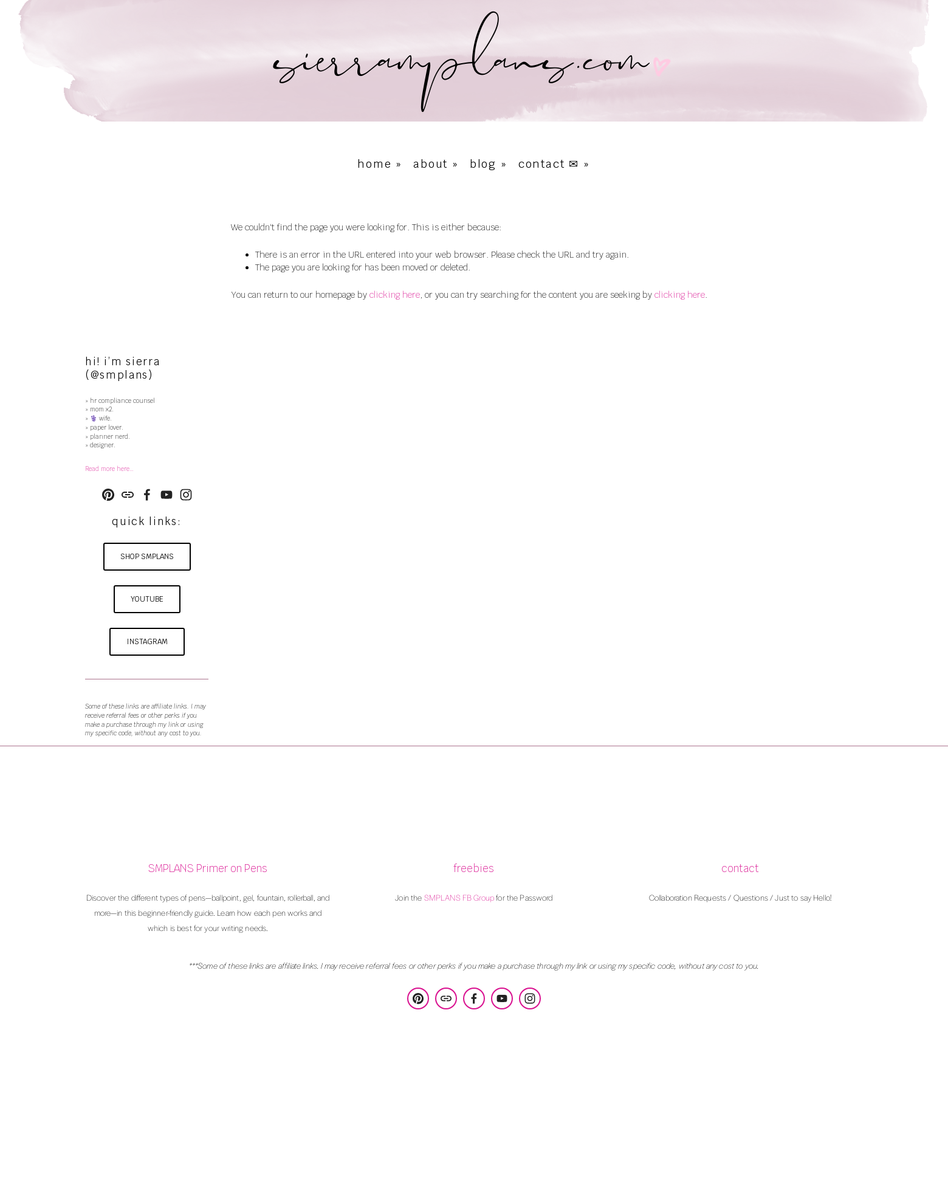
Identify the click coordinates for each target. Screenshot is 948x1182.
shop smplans (147, 557)
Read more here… (109, 469)
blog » (488, 164)
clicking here (394, 294)
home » (379, 164)
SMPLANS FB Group (459, 897)
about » (436, 164)
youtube (147, 599)
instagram (147, 642)
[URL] (128, 495)
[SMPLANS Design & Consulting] (108, 495)
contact (740, 868)
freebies (473, 868)
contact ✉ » (554, 164)
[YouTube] (166, 495)
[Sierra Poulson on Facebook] (147, 495)
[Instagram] (186, 495)
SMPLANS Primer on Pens (207, 868)
